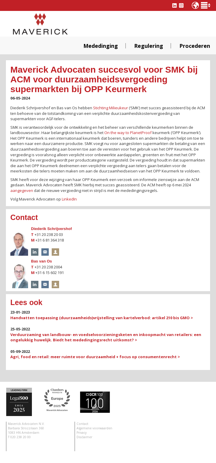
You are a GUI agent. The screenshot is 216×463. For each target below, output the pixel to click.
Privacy (82, 433)
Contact (82, 424)
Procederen (194, 45)
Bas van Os (41, 261)
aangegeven (21, 190)
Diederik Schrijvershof (51, 228)
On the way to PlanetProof (128, 132)
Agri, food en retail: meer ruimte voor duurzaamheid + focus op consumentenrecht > (95, 356)
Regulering (148, 45)
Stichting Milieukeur (110, 107)
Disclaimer (84, 437)
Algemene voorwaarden (94, 428)
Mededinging (100, 45)
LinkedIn (69, 199)
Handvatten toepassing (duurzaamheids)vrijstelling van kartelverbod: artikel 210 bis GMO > (101, 317)
